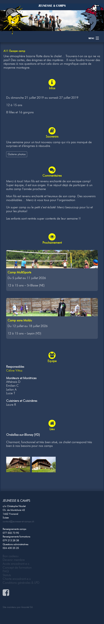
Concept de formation (17, 567)
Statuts (7, 575)
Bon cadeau (11, 556)
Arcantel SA (27, 607)
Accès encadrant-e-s (16, 564)
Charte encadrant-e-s (17, 579)
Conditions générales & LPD (21, 583)
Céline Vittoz (14, 370)
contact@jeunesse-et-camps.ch (18, 521)
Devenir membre (14, 560)
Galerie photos (17, 154)
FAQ (6, 571)
